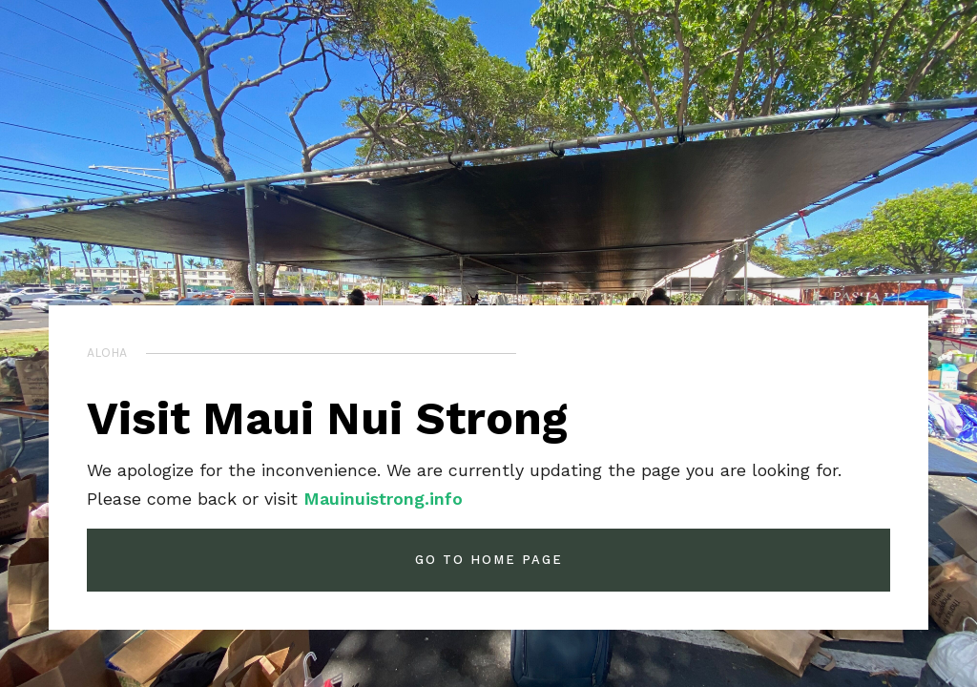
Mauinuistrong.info (383, 499)
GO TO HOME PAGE (489, 559)
